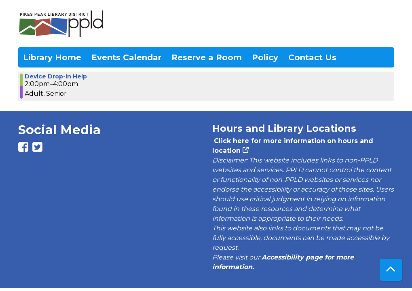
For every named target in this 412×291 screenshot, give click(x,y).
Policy (265, 57)
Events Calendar (126, 57)
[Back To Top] (391, 270)
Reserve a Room (206, 57)
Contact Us (312, 57)
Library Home (52, 57)
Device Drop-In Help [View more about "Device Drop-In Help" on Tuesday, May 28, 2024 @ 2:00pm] (56, 76)
